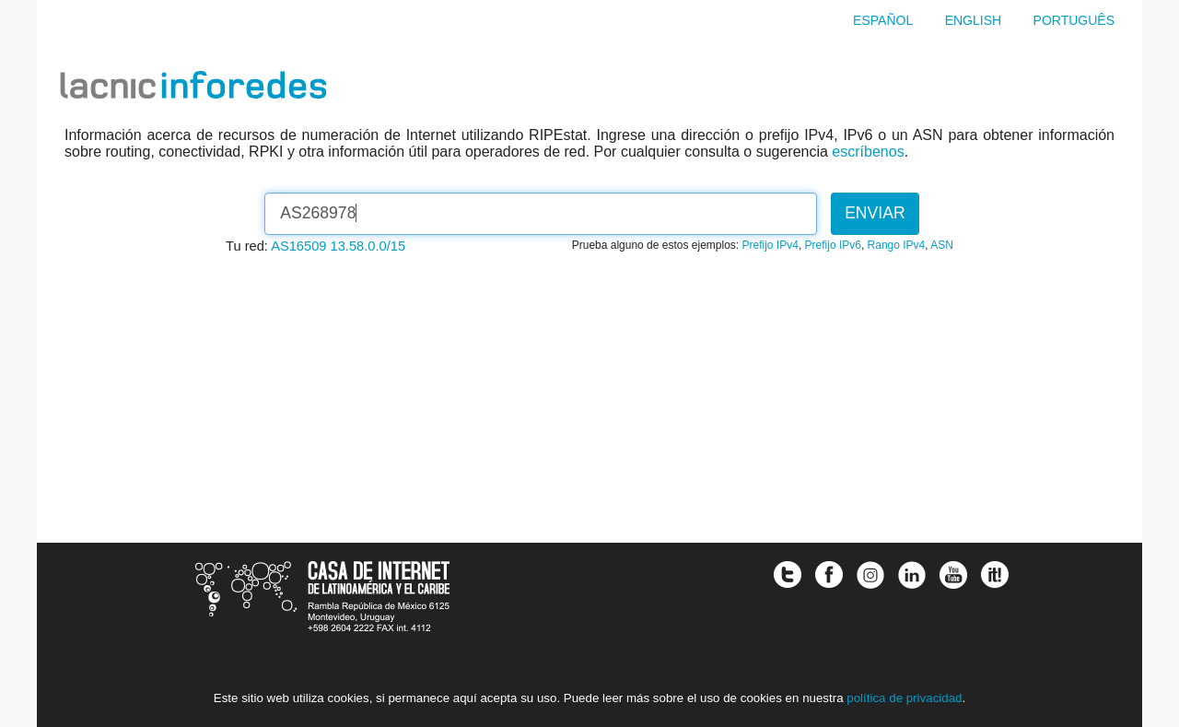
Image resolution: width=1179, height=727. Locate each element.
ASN (941, 245)
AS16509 (298, 246)
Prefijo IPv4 (770, 245)
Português (1074, 20)
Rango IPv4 (897, 245)
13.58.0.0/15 (368, 246)
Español (883, 20)
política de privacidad (904, 698)
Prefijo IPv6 (833, 245)
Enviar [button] (875, 213)
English (973, 20)
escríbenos (868, 151)
